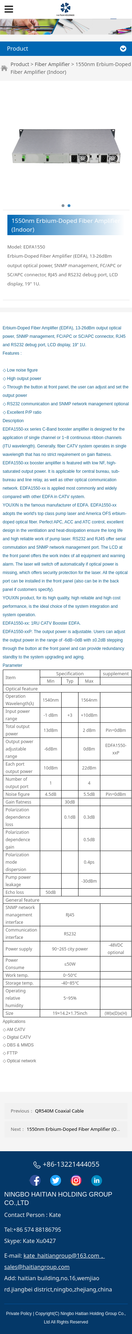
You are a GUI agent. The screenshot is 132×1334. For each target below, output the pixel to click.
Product (20, 64)
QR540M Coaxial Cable (59, 1111)
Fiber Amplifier (52, 64)
